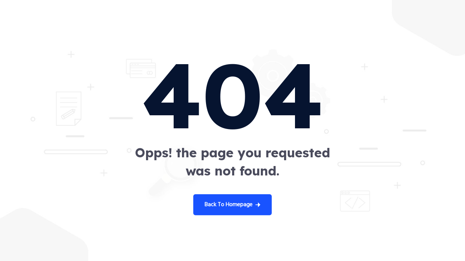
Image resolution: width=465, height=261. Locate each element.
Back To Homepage (232, 205)
